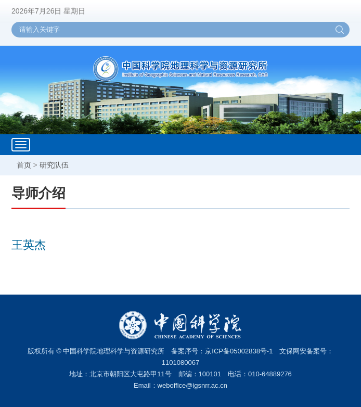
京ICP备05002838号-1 (239, 351)
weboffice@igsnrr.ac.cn (192, 385)
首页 (24, 165)
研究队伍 (54, 165)
